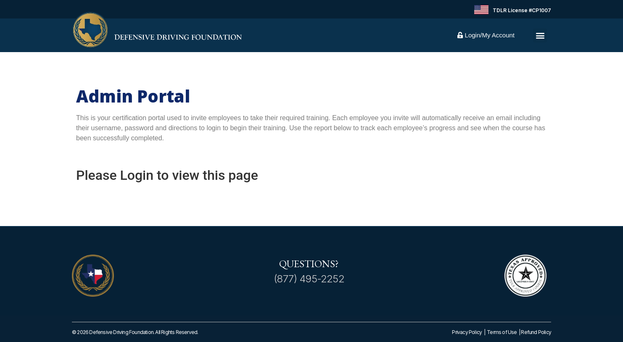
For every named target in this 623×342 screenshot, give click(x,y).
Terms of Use (503, 332)
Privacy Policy (467, 332)
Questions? (309, 263)
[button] (540, 35)
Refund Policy (536, 332)
